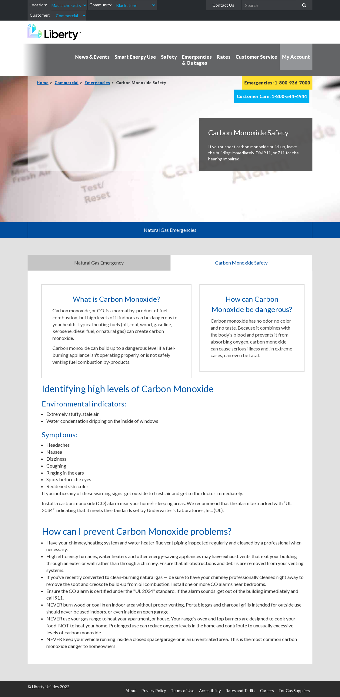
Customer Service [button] (256, 57)
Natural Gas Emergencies (170, 230)
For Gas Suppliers (294, 690)
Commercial (66, 82)
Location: (38, 4)
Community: (100, 4)
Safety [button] (169, 57)
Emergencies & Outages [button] (197, 60)
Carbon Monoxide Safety (241, 262)
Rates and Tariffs (240, 690)
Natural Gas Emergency (99, 262)
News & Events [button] (92, 57)
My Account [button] (296, 57)
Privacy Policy (154, 690)
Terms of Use (182, 690)
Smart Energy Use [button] (135, 57)
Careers (267, 690)
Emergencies (97, 82)
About (131, 690)
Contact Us (223, 5)
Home (42, 82)
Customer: (40, 15)
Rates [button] (224, 57)
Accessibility (210, 690)
